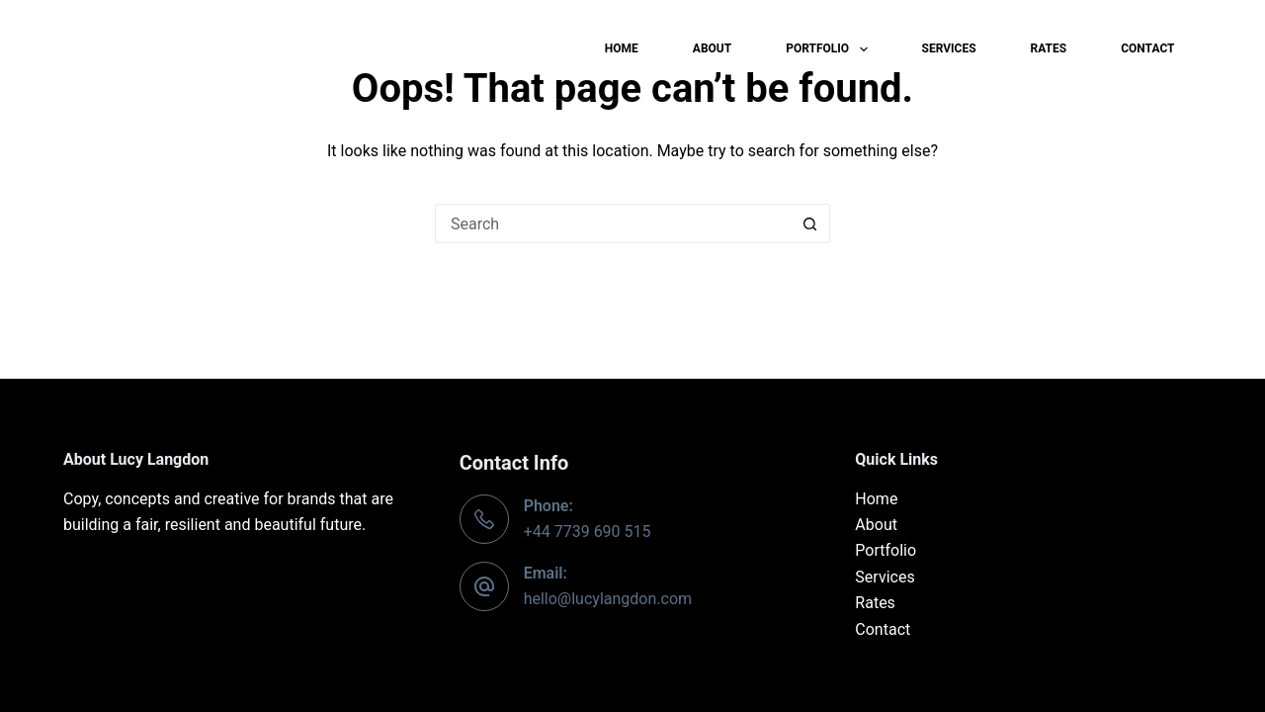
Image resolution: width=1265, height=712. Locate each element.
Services (949, 48)
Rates (1049, 48)
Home (621, 48)
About (712, 48)
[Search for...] (613, 223)
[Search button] (810, 223)
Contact (1147, 48)
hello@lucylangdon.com (608, 598)
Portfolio (830, 49)
